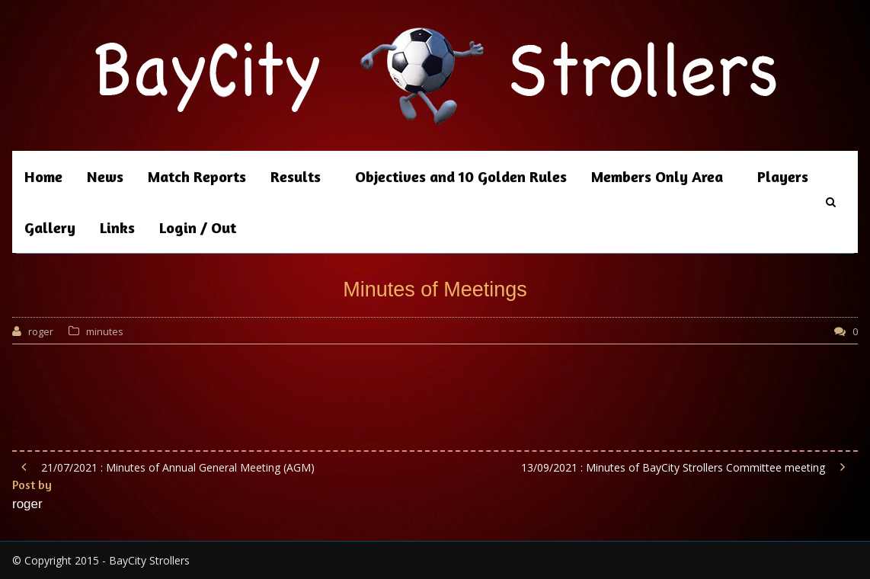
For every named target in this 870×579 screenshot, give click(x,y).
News (105, 176)
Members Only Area (657, 176)
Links (117, 227)
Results (295, 176)
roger (40, 331)
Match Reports (197, 176)
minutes (104, 331)
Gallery (49, 227)
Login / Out (197, 227)
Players (782, 176)
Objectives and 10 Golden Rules (461, 176)
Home (43, 176)
